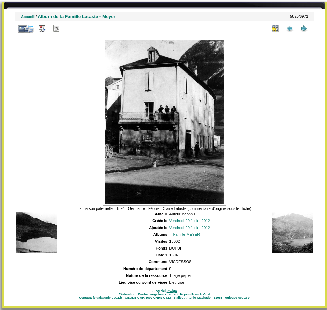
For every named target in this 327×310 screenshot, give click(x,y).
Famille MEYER (186, 234)
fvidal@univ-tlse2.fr (107, 297)
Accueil (28, 17)
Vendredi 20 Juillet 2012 (189, 221)
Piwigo (172, 291)
